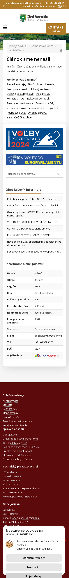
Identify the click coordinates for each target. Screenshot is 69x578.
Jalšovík (56, 29)
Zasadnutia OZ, (45, 103)
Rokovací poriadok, (38, 98)
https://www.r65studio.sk (23, 496)
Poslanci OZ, (43, 93)
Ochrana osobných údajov (17, 459)
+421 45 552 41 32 (44, 342)
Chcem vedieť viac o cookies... (34, 548)
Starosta (7, 404)
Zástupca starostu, (18, 89)
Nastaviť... (33, 567)
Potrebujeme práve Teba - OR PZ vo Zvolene (32, 199)
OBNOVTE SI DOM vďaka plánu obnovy (28, 228)
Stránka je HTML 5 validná (17, 455)
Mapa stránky (10, 413)
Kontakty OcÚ (10, 400)
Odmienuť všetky (34, 558)
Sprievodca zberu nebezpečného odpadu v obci (34, 251)
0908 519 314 (15, 492)
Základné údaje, (16, 84)
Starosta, (49, 84)
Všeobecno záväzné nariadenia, (26, 108)
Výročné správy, (37, 112)
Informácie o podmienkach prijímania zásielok (33, 205)
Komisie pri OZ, (16, 98)
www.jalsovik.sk (18, 46)
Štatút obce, (35, 84)
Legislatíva (15, 50)
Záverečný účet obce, (19, 117)
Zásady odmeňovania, (20, 103)
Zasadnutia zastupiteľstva (17, 421)
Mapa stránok (48, 6)
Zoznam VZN (10, 408)
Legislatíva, (53, 108)
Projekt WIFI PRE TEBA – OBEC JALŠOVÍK (28, 235)
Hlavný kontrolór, (41, 89)
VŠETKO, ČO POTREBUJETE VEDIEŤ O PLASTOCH (33, 222)
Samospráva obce (42, 46)
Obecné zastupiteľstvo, (20, 93)
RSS (63, 6)
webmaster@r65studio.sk (24, 488)
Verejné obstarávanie (15, 425)
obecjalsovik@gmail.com (25, 3)
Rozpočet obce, (16, 112)
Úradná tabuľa (30, 6)
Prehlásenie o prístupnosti (17, 451)
